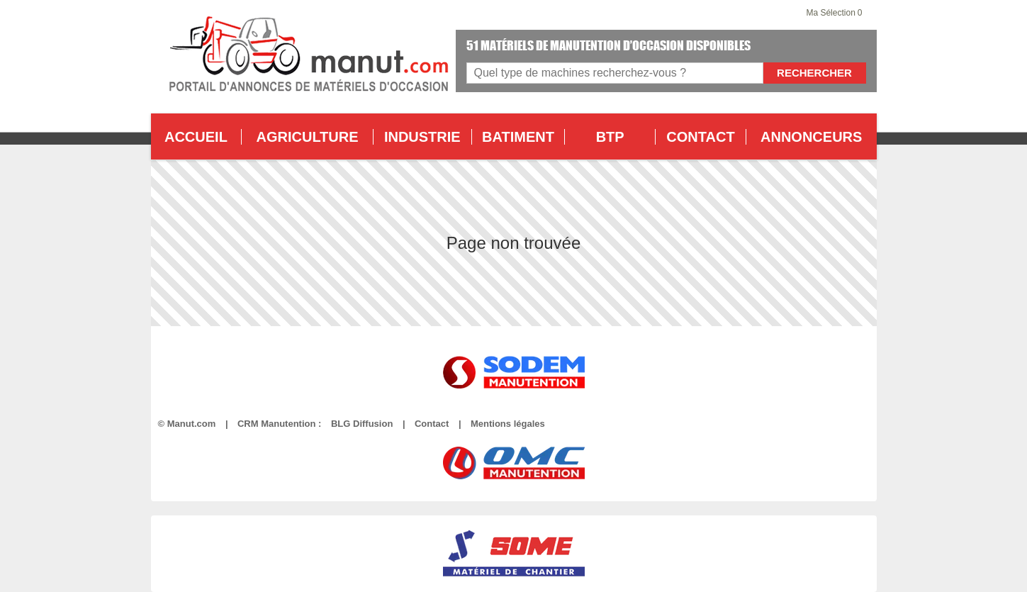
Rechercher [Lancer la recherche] (814, 73)
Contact (432, 423)
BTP (610, 137)
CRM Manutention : (279, 423)
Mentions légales (508, 423)
